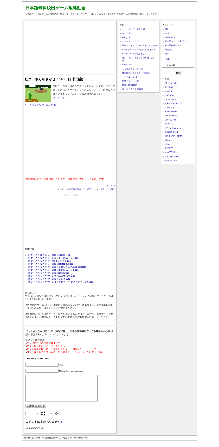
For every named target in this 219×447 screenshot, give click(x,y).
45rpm (168, 140)
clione (167, 144)
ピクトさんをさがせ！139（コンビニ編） (50, 278)
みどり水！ (127, 33)
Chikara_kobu (171, 132)
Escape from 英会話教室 (133, 53)
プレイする (59, 97)
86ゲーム (169, 124)
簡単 (167, 53)
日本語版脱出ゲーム (174, 45)
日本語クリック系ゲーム (85, 189)
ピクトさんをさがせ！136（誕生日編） (49, 272)
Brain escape (171, 160)
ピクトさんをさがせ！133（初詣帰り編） (50, 255)
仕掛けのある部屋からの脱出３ (136, 73)
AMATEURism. (172, 152)
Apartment (170, 91)
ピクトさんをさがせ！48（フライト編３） (51, 260)
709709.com (170, 120)
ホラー (168, 33)
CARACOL (170, 95)
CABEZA (169, 148)
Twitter (168, 59)
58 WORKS (170, 99)
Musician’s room (129, 85)
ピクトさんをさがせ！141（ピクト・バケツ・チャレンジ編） (61, 281)
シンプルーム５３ (130, 41)
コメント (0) (109, 185)
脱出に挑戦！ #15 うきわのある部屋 (139, 49)
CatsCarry (169, 107)
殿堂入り (169, 49)
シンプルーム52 (129, 77)
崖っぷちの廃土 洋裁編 (132, 89)
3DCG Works (171, 116)
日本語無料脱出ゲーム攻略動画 (55, 7)
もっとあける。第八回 (132, 69)
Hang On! (126, 37)
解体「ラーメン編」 (131, 81)
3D (166, 29)
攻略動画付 (71, 189)
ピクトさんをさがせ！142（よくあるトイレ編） (54, 258)
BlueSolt (169, 87)
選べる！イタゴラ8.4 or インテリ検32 (139, 45)
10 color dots (171, 83)
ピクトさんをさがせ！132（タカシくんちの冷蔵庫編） (57, 266)
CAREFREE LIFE (173, 128)
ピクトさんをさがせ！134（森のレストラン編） (54, 270)
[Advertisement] (70, 47)
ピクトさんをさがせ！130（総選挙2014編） (52, 264)
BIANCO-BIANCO (173, 103)
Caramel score (171, 156)
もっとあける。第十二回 (133, 29)
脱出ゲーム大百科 (108, 189)
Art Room (126, 64)
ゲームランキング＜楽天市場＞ (41, 105)
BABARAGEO (171, 111)
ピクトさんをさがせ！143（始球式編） (55, 79)
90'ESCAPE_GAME (174, 136)
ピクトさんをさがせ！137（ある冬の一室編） (53, 275)
